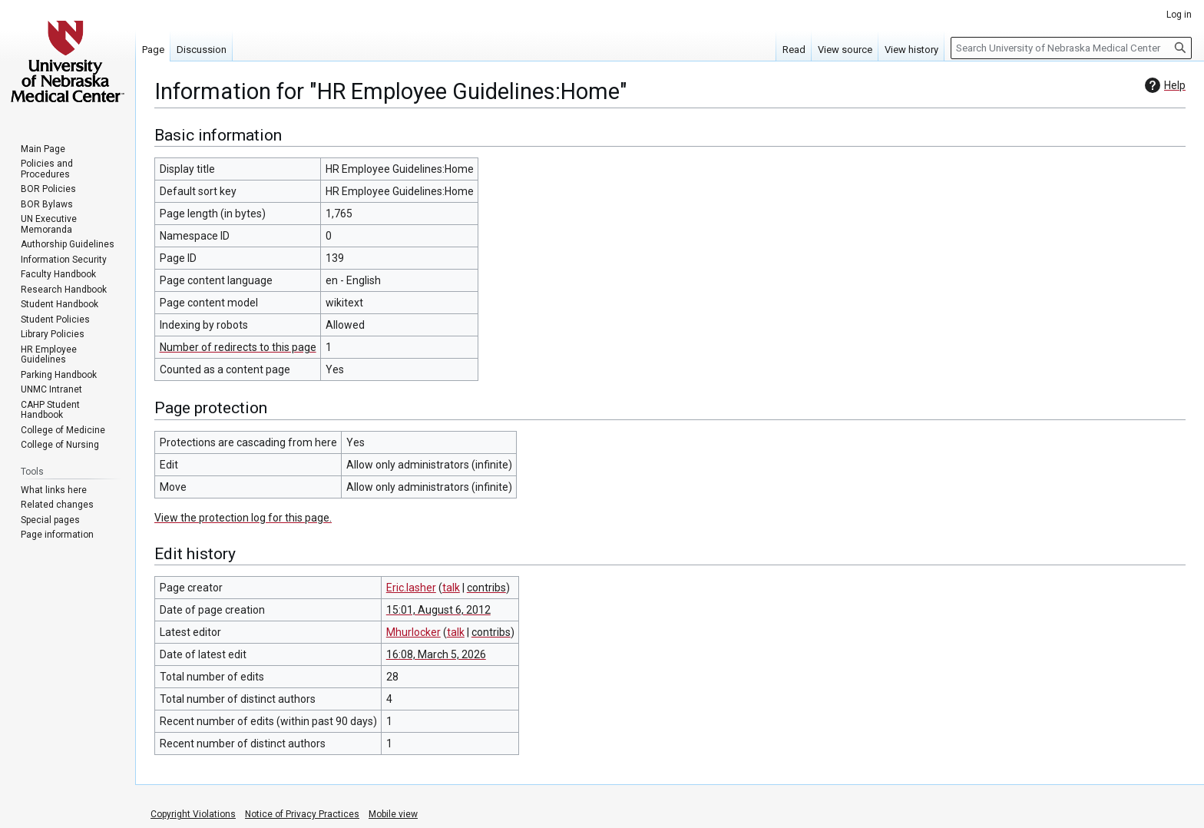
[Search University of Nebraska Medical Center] (1071, 48)
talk (451, 587)
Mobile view (393, 814)
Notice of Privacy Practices (302, 814)
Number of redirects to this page (238, 347)
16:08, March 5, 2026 (436, 654)
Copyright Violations (193, 814)
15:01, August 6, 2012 (438, 610)
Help (1163, 85)
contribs (486, 587)
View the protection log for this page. (243, 518)
